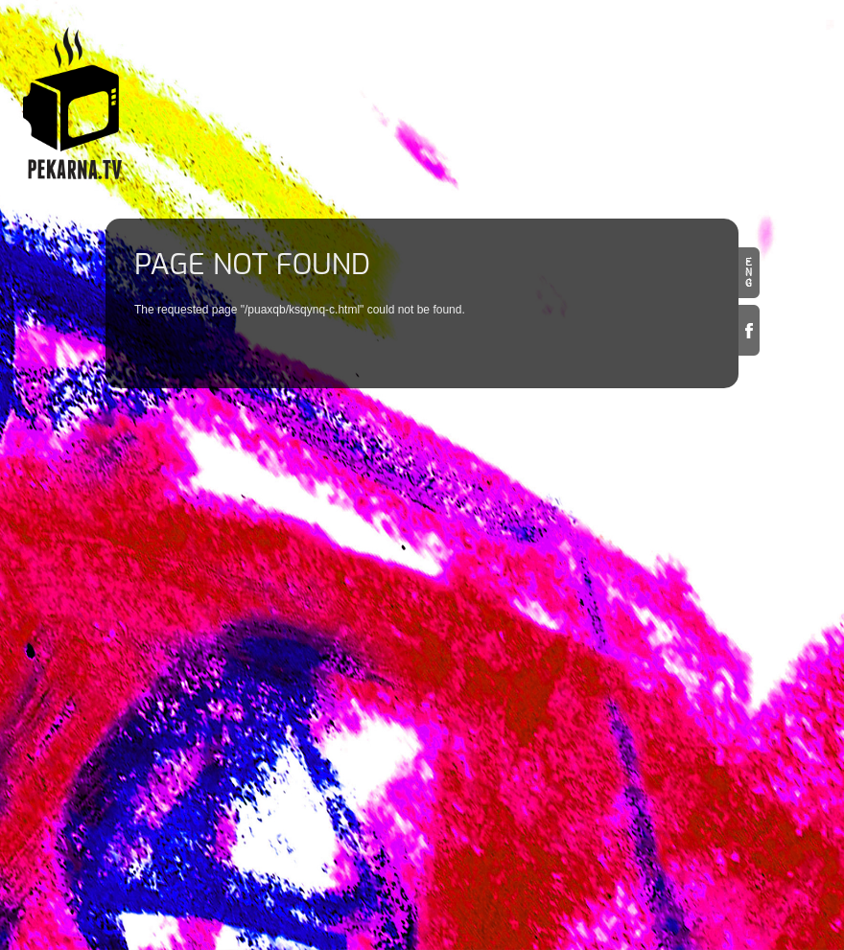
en (749, 272)
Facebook (749, 330)
